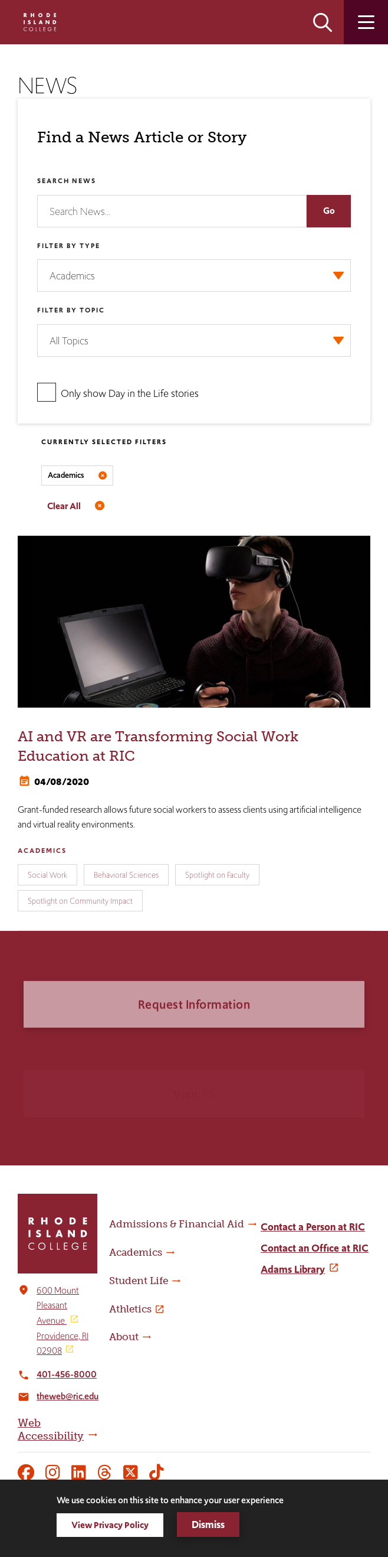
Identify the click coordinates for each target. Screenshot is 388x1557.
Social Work (47, 874)
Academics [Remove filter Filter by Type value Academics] (66, 475)
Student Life (138, 1280)
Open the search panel (322, 22)
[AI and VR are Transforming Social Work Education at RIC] (194, 622)
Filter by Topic (71, 310)
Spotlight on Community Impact (80, 900)
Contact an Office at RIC (315, 1248)
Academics (42, 850)
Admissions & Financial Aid (176, 1224)
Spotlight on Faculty (217, 874)
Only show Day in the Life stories (130, 393)
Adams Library (293, 1269)
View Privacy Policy (110, 1525)
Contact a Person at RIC (313, 1227)
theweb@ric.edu (67, 1396)
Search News (66, 181)
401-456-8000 (67, 1374)
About (124, 1337)
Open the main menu (366, 22)
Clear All (64, 506)
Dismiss (208, 1524)
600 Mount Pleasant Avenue (58, 1305)
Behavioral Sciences (126, 874)
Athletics (130, 1309)
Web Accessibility (51, 1429)
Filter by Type (68, 246)
